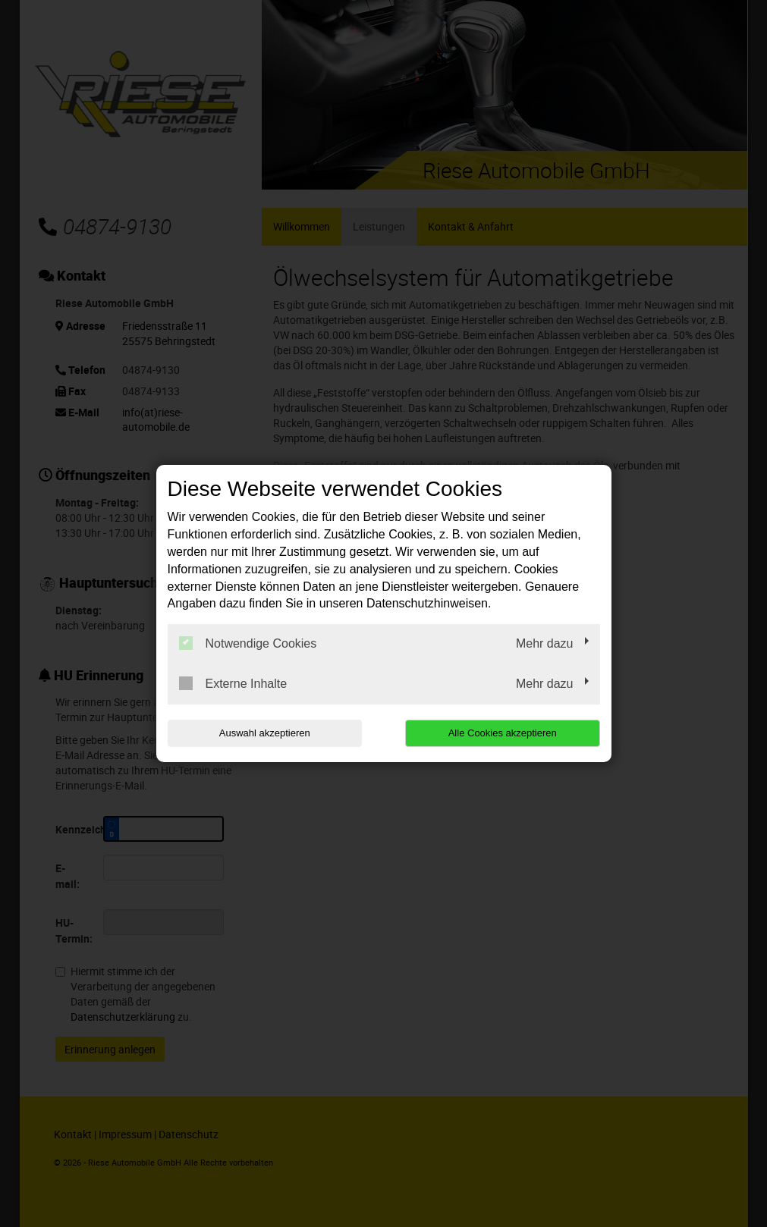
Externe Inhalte (233, 683)
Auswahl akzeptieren (264, 733)
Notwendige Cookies (248, 643)
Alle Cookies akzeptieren (502, 733)
